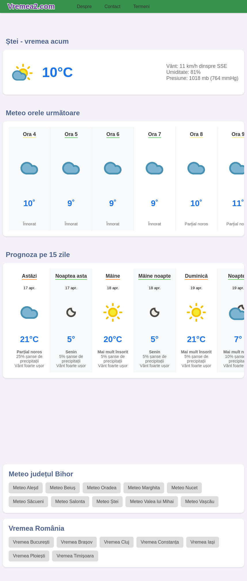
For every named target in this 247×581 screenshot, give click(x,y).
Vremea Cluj (116, 542)
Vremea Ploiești (29, 555)
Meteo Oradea (101, 487)
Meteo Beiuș (62, 487)
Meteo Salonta (70, 501)
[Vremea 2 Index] (33, 6)
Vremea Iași (203, 542)
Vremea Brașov (77, 542)
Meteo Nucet (184, 487)
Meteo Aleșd (25, 487)
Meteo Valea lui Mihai (152, 501)
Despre (84, 6)
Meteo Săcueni (28, 501)
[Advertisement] (123, 424)
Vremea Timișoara (75, 555)
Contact (112, 6)
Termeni (141, 6)
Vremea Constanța (160, 542)
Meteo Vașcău (199, 501)
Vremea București (31, 542)
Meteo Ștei (107, 501)
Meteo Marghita (144, 487)
